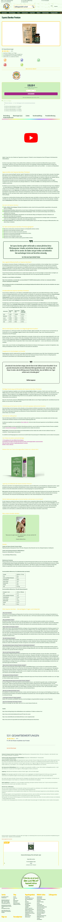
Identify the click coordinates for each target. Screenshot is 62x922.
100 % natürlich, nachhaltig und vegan (26, 0)
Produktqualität (27, 905)
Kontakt (14, 896)
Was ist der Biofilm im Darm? (8, 619)
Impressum (15, 898)
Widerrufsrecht (15, 900)
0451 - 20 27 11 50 (5, 902)
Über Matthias (27, 896)
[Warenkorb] (56, 7)
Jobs (26, 900)
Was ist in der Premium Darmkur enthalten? (11, 652)
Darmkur (38, 903)
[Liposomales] (4, 13)
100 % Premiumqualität (45, 0)
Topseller (38, 918)
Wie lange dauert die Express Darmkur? (10, 675)
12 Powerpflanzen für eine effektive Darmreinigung (12, 440)
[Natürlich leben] (45, 13)
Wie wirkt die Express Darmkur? (9, 638)
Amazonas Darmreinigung (10, 427)
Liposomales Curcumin (40, 908)
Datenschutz (15, 901)
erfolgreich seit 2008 (24, 1)
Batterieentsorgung (16, 903)
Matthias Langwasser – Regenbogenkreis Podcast (29, 909)
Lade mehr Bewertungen (11, 748)
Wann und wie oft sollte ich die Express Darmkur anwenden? (14, 665)
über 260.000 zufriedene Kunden (6, 1)
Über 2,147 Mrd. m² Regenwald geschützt (7, 0)
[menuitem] (24, 7)
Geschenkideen (39, 919)
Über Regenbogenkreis (29, 899)
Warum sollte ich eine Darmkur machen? (10, 626)
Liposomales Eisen (40, 909)
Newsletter (27, 901)
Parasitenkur (39, 914)
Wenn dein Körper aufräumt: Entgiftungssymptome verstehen (15, 443)
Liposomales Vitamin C (40, 913)
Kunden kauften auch (8, 117)
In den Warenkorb (31, 94)
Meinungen (27, 904)
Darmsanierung (39, 904)
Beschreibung (6, 116)
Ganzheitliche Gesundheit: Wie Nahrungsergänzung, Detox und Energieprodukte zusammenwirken (22, 441)
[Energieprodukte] (54, 13)
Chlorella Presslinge (40, 901)
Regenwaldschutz (28, 915)
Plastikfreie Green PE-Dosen (29, 913)
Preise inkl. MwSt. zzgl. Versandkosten (31, 87)
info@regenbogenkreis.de (6, 903)
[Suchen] (33, 6)
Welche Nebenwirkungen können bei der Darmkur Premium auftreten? (16, 680)
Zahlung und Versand (16, 904)
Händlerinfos (27, 914)
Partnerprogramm (28, 903)
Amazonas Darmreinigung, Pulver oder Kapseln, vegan (31, 855)
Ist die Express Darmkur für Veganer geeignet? (12, 697)
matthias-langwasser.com (29, 898)
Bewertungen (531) (18, 116)
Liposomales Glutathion (41, 910)
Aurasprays (39, 900)
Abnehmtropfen (39, 898)
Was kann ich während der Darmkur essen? (11, 690)
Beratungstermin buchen (7, 839)
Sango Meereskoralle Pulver (41, 915)
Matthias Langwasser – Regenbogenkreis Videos (29, 911)
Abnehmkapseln (39, 896)
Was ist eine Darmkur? (7, 612)
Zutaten (28, 116)
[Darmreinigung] (12, 13)
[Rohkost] (38, 13)
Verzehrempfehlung (37, 116)
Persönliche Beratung (50, 116)
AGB (14, 899)
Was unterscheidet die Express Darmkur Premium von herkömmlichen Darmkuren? (18, 645)
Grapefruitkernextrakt (40, 905)
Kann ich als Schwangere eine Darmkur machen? (12, 701)
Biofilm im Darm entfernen (7, 444)
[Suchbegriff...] (24, 6)
